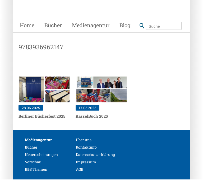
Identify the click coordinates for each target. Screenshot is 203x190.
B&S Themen (36, 169)
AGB (79, 169)
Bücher (53, 25)
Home (27, 25)
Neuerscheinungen (41, 154)
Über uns (83, 139)
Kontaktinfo (86, 147)
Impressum (86, 161)
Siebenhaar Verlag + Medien (58, 14)
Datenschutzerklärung (95, 154)
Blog (124, 25)
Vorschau (33, 161)
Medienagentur (90, 25)
